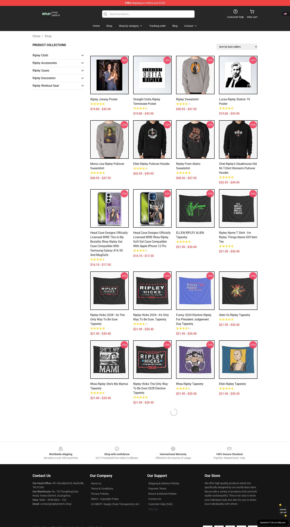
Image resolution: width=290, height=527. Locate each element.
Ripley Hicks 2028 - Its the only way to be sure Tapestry (107, 319)
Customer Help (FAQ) (160, 504)
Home (36, 36)
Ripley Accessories (45, 63)
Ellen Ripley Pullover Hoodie (151, 164)
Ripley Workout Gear (46, 85)
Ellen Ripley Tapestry (232, 384)
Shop (48, 36)
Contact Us (154, 498)
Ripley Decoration (44, 78)
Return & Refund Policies (162, 493)
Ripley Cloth (40, 55)
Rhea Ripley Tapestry (189, 384)
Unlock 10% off (283, 511)
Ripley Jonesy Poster (103, 99)
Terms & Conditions (102, 488)
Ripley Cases (41, 70)
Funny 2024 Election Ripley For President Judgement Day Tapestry (193, 319)
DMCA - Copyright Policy (105, 498)
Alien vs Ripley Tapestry (234, 315)
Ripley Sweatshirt (187, 99)
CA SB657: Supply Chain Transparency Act (115, 504)
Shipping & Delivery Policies (163, 483)
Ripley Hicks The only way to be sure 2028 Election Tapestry (150, 388)
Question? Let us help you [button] (273, 522)
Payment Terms (157, 488)
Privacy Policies (100, 493)
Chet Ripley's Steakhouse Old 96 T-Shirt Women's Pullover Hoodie (238, 168)
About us (96, 483)
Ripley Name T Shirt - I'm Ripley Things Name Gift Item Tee (238, 237)
